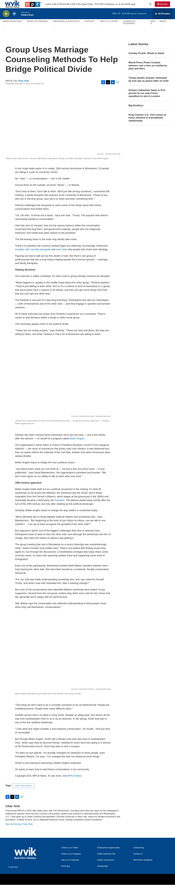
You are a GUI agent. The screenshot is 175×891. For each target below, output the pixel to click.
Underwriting (138, 854)
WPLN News (74, 782)
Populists (60, 506)
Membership (102, 872)
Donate (165, 7)
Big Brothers (136, 111)
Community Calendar (129, 28)
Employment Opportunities (108, 854)
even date (61, 255)
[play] (6, 19)
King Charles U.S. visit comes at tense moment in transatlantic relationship (147, 124)
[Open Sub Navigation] (5, 32)
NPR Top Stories (23, 792)
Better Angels (77, 444)
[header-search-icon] (151, 7)
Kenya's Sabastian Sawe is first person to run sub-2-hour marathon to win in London (147, 99)
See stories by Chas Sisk (19, 830)
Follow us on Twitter (69, 854)
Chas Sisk (23, 87)
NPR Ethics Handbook (142, 866)
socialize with (22, 255)
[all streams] (162, 19)
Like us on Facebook (70, 866)
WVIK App (65, 872)
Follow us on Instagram (71, 860)
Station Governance (105, 866)
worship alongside (41, 255)
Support (89, 27)
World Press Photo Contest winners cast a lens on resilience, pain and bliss (148, 71)
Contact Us (138, 860)
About (163, 27)
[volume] (14, 20)
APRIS (152, 28)
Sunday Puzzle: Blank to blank (146, 59)
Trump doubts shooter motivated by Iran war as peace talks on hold (148, 85)
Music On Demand (37, 27)
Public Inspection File (106, 860)
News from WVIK (12, 27)
